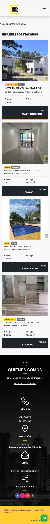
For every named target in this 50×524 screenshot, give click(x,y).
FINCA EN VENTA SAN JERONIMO (18, 247)
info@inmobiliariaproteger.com (25, 471)
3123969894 (25, 417)
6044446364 (25, 421)
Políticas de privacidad (25, 383)
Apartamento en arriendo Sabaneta (21, 323)
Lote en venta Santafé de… (24, 88)
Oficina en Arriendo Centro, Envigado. (23, 170)
